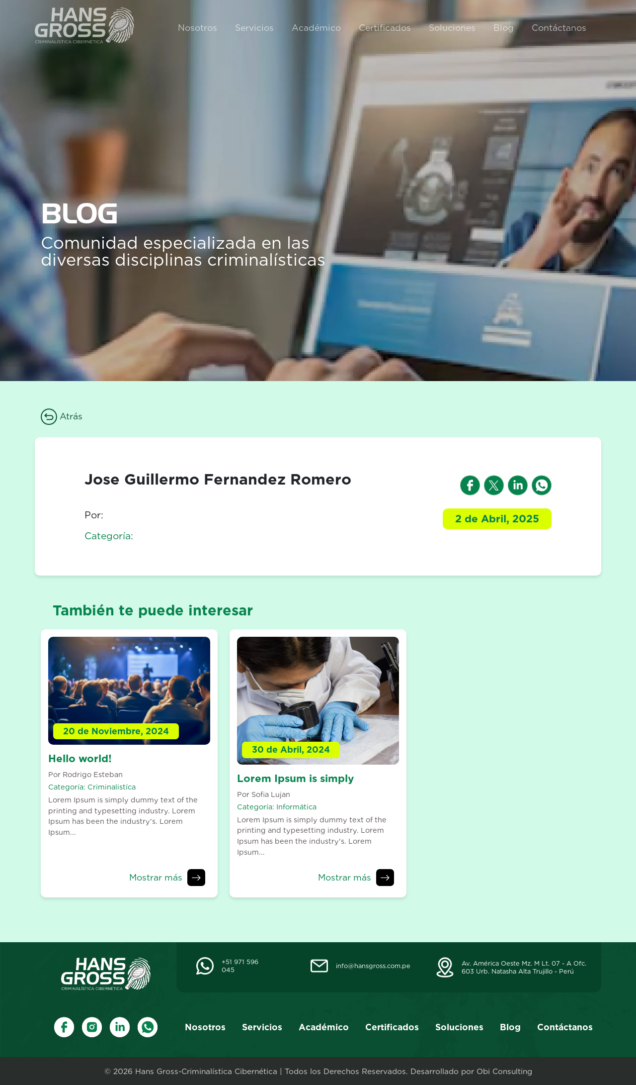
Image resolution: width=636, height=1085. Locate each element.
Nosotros (197, 27)
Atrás (61, 416)
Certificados (385, 27)
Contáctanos (559, 27)
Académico (316, 27)
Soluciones (452, 27)
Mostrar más (155, 877)
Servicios (254, 27)
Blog (503, 27)
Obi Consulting (504, 1071)
